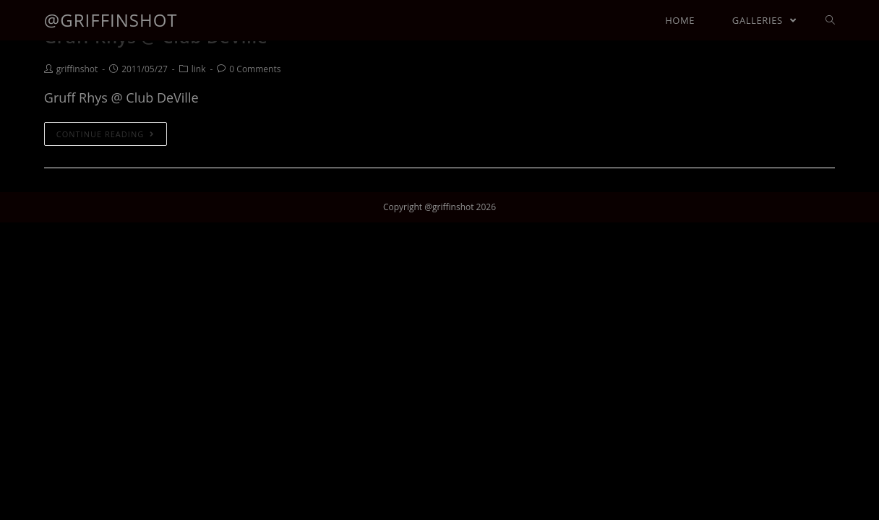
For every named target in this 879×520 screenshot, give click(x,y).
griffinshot (77, 69)
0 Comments (254, 69)
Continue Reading (105, 134)
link (199, 69)
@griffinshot (111, 20)
